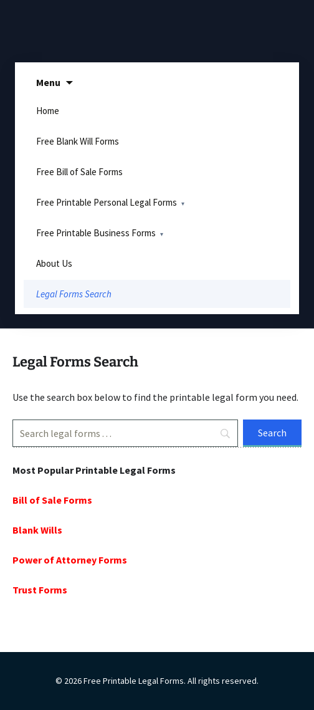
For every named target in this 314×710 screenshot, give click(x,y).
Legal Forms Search (74, 294)
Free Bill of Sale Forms (79, 172)
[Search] (125, 433)
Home (47, 111)
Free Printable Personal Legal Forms (106, 202)
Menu (48, 82)
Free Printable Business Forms (96, 233)
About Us (54, 263)
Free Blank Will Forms (77, 141)
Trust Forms (39, 589)
